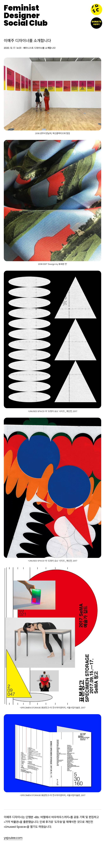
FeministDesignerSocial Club (26, 15)
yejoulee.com (13, 838)
